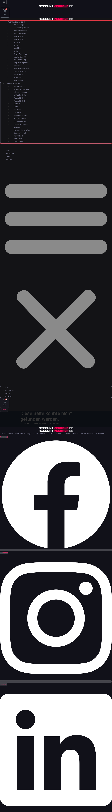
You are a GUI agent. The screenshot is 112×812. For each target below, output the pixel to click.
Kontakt (9, 160)
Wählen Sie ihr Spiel (16, 23)
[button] (56, 274)
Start (8, 152)
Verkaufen (10, 154)
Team (8, 157)
